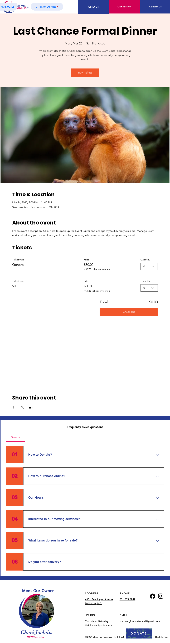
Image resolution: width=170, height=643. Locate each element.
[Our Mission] (124, 6)
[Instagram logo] (160, 596)
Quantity (145, 259)
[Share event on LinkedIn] (30, 407)
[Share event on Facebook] (14, 407)
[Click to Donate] (47, 7)
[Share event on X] (22, 407)
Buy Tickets (85, 72)
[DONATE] (139, 633)
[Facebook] (152, 596)
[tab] (15, 437)
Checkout (129, 311)
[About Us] (93, 7)
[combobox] (149, 266)
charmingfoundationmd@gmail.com (140, 621)
